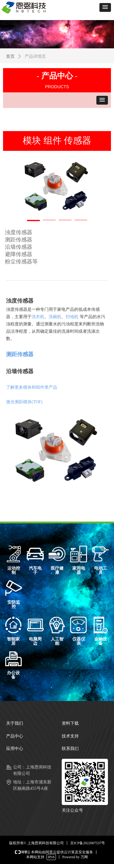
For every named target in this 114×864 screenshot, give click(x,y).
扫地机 (72, 316)
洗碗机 (55, 316)
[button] (105, 7)
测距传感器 (19, 354)
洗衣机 (38, 316)
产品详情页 (35, 56)
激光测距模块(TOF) (24, 402)
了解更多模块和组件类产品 (31, 387)
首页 (10, 56)
